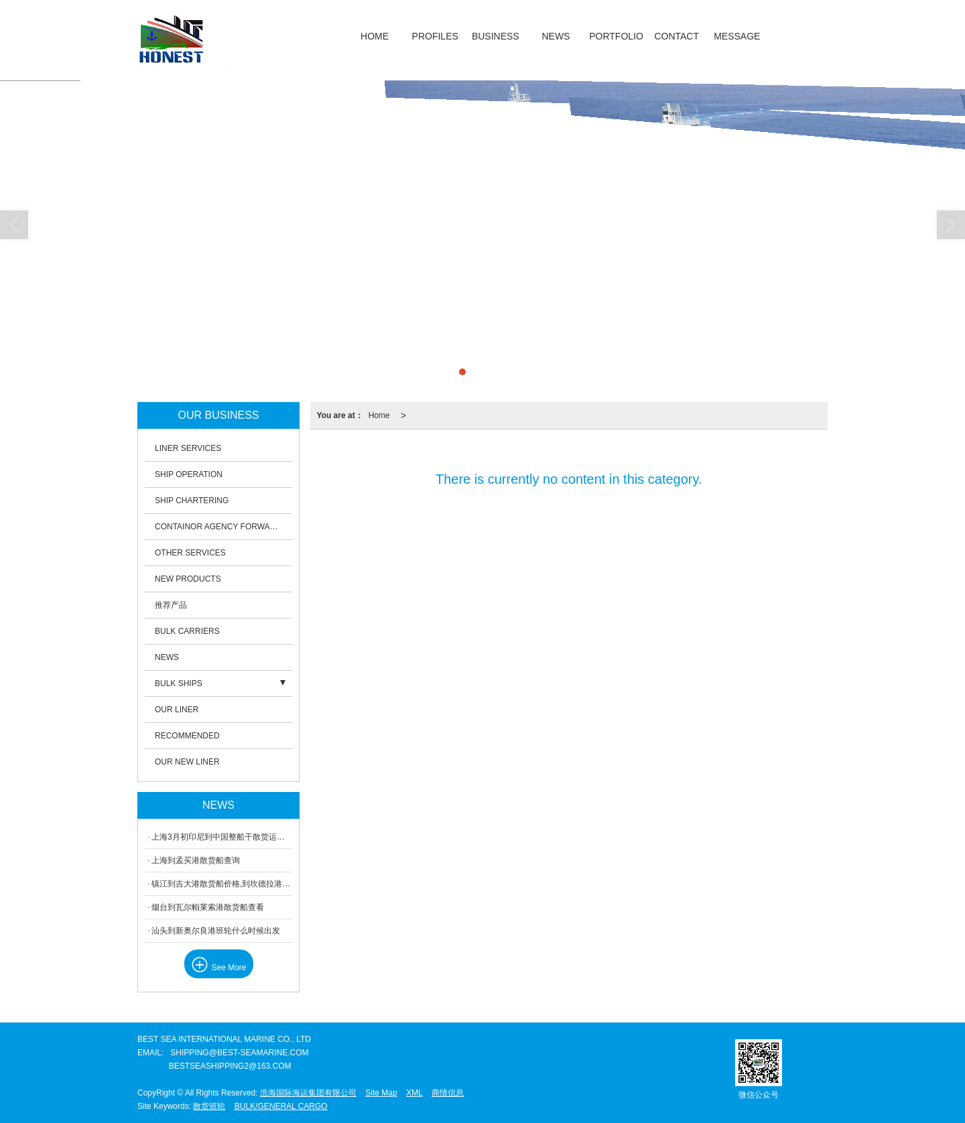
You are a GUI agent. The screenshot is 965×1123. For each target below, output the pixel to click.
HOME (375, 36)
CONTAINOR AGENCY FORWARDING (223, 526)
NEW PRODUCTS (188, 579)
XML (414, 1093)
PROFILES (435, 36)
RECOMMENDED (187, 735)
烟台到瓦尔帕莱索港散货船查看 (207, 907)
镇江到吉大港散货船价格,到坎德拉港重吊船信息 (221, 883)
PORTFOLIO (616, 36)
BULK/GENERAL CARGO (281, 1106)
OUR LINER (176, 709)
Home (379, 415)
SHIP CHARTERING (192, 500)
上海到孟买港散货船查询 (195, 860)
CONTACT (676, 36)
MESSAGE (737, 36)
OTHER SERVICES (190, 552)
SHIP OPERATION (188, 474)
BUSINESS (495, 36)
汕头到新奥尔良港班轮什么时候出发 (215, 930)
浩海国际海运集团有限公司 (308, 1093)
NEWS (555, 36)
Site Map (381, 1093)
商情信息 (448, 1093)
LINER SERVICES (188, 448)
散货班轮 (209, 1106)
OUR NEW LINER (187, 762)
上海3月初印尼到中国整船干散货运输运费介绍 (221, 837)
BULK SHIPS (178, 683)
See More (219, 967)
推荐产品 (171, 605)
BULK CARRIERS (187, 631)
